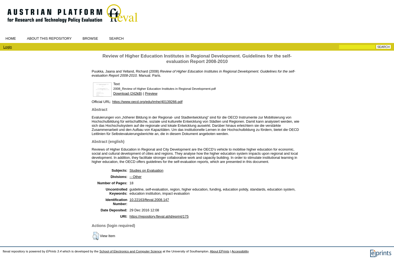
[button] (95, 236)
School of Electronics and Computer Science (130, 251)
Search (116, 38)
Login (7, 47)
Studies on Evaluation (146, 170)
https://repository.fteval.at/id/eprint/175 (159, 216)
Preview (151, 93)
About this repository (49, 38)
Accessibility (240, 251)
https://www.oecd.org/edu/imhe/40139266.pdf (147, 102)
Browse (90, 38)
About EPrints (219, 251)
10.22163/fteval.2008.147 (149, 200)
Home (10, 38)
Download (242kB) (127, 93)
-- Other (135, 177)
